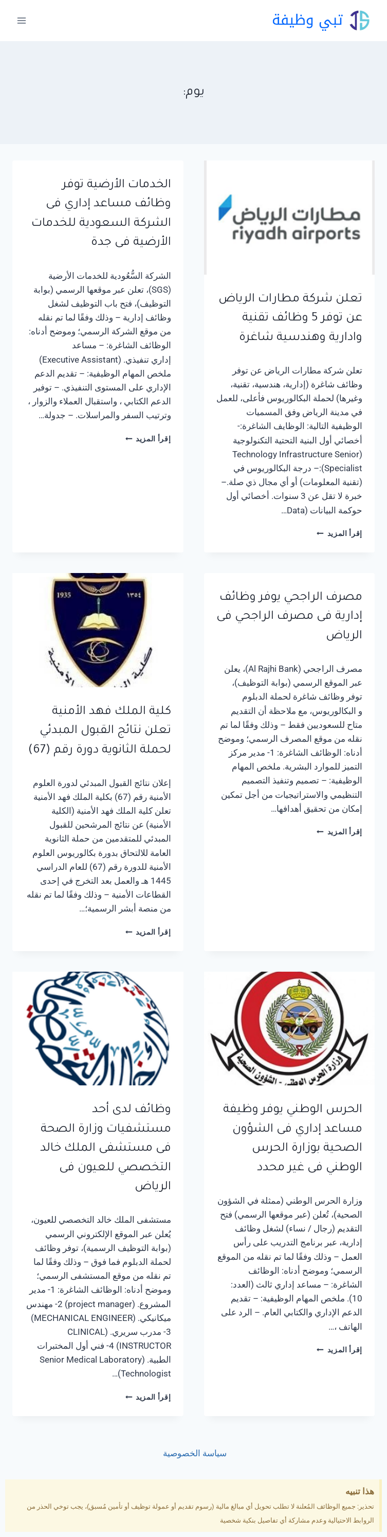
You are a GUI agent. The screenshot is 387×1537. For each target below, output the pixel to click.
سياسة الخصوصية (194, 1453)
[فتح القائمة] (21, 20)
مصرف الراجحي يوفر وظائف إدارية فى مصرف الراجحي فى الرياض (289, 617)
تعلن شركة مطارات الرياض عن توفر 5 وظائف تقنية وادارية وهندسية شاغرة (290, 319)
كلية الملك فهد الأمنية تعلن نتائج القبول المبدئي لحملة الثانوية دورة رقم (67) (99, 731)
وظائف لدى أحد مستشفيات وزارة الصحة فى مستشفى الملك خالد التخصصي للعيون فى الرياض (105, 1149)
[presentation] (289, 217)
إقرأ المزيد (339, 533)
